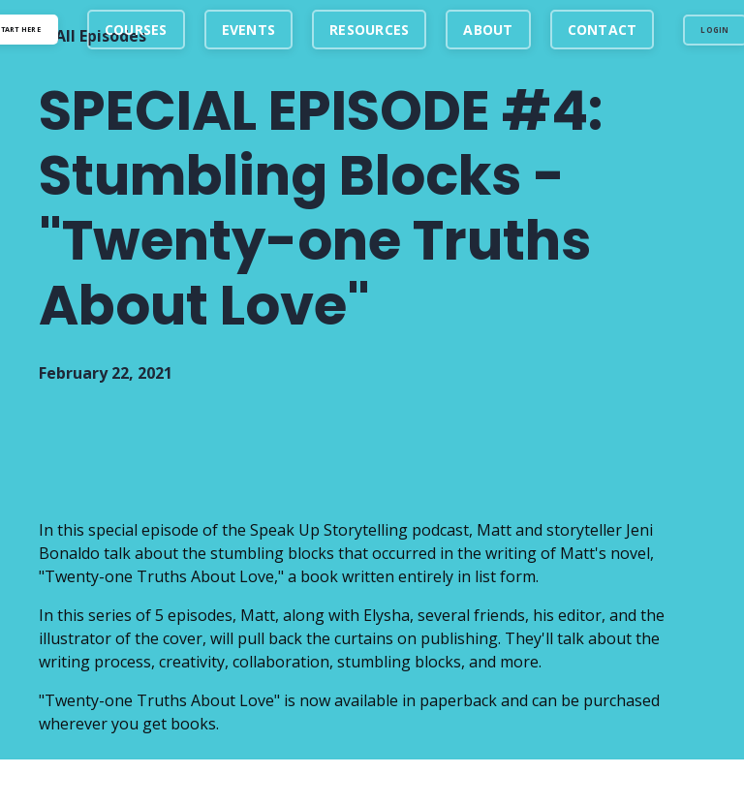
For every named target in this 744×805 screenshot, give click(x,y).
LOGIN (714, 29)
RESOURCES (369, 29)
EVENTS (249, 29)
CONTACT (602, 29)
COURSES (136, 29)
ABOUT (487, 29)
